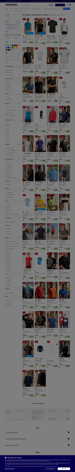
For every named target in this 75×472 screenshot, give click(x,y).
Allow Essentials (50, 468)
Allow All (64, 468)
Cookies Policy (47, 466)
